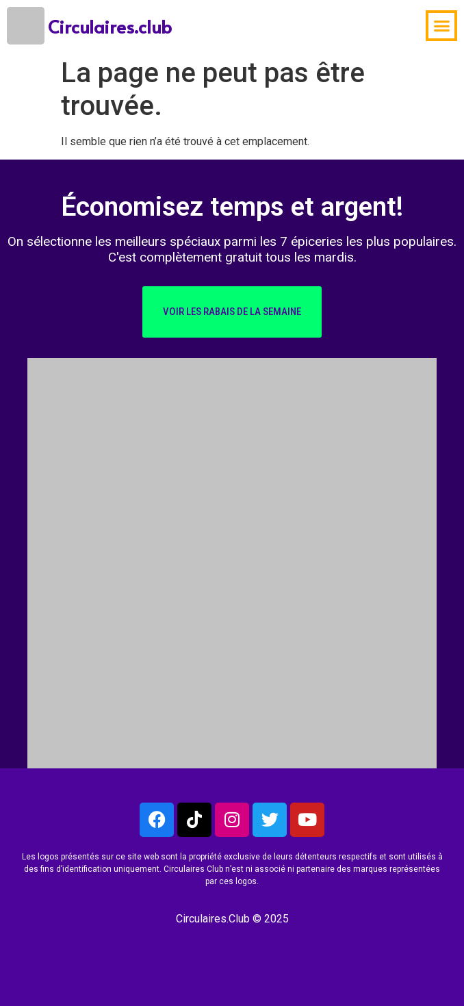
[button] (441, 26)
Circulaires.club (110, 26)
